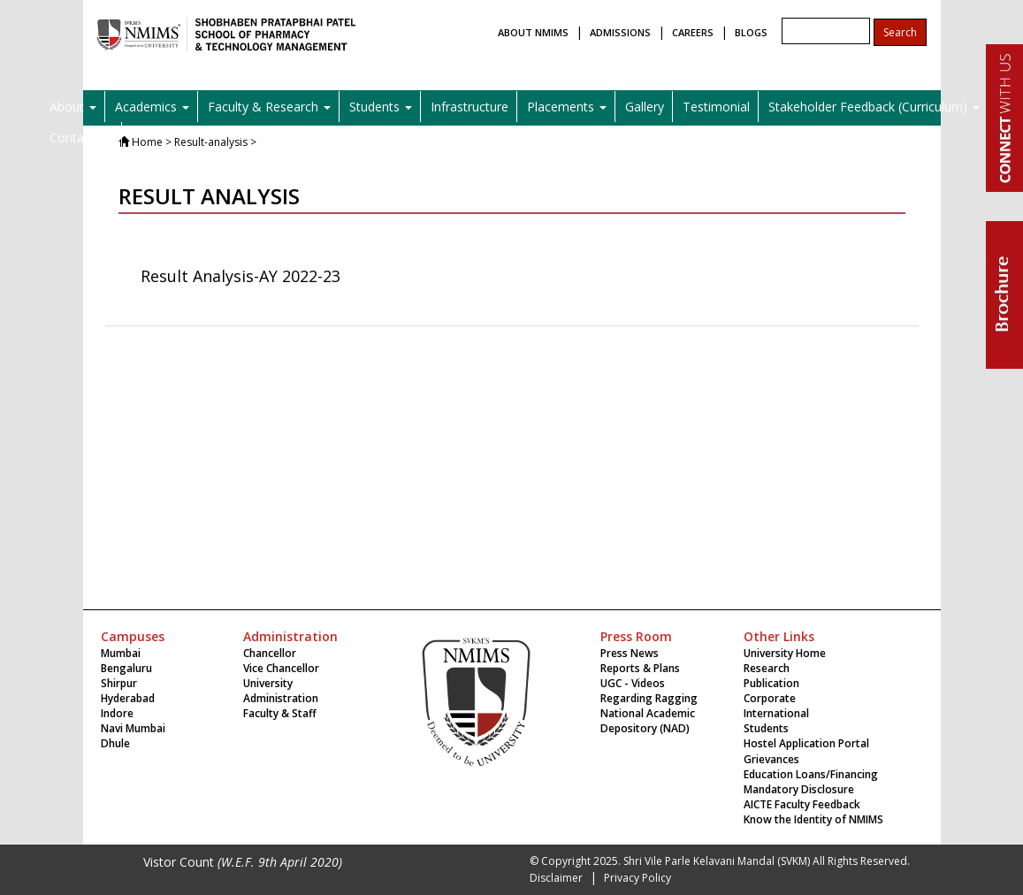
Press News (629, 653)
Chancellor (269, 653)
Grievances (771, 759)
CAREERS (693, 32)
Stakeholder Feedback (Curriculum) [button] (874, 106)
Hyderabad (128, 698)
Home (147, 141)
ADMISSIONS (620, 32)
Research (767, 668)
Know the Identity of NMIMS (813, 819)
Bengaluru (126, 668)
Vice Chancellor (281, 668)
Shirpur (119, 683)
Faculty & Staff (280, 713)
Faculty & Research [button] (269, 106)
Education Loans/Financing (811, 774)
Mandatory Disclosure (799, 789)
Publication (771, 683)
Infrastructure (469, 106)
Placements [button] (567, 106)
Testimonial (716, 106)
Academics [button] (152, 106)
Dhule (115, 743)
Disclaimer (556, 877)
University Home (785, 653)
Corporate (770, 698)
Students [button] (380, 106)
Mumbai (121, 653)
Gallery (644, 106)
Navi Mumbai (133, 728)
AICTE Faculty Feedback (802, 804)
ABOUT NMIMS (533, 32)
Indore (117, 713)
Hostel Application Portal (806, 743)
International (776, 713)
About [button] (73, 106)
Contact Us (81, 137)
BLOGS (751, 32)
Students (766, 728)
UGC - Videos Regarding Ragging (649, 691)
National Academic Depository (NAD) (647, 721)
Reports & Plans (640, 668)
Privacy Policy (637, 877)
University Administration (280, 691)
